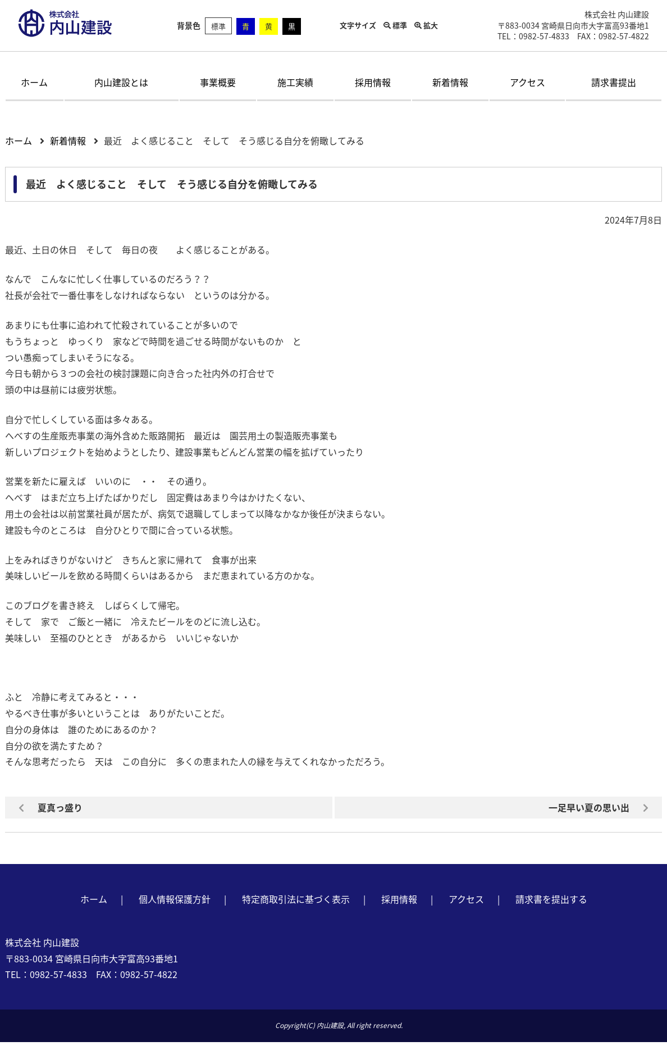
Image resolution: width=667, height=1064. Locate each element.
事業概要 (218, 82)
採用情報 (373, 82)
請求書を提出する (551, 899)
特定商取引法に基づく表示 (296, 899)
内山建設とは (121, 82)
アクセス (527, 82)
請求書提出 (613, 82)
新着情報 (450, 82)
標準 (218, 26)
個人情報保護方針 (175, 899)
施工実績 (295, 82)
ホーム (34, 82)
